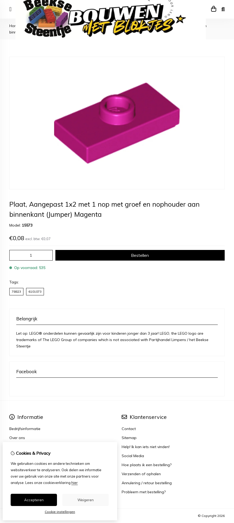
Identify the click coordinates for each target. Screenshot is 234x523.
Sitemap (129, 437)
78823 (16, 292)
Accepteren (34, 500)
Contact (129, 428)
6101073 (35, 292)
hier (74, 483)
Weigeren (85, 500)
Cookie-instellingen (60, 512)
